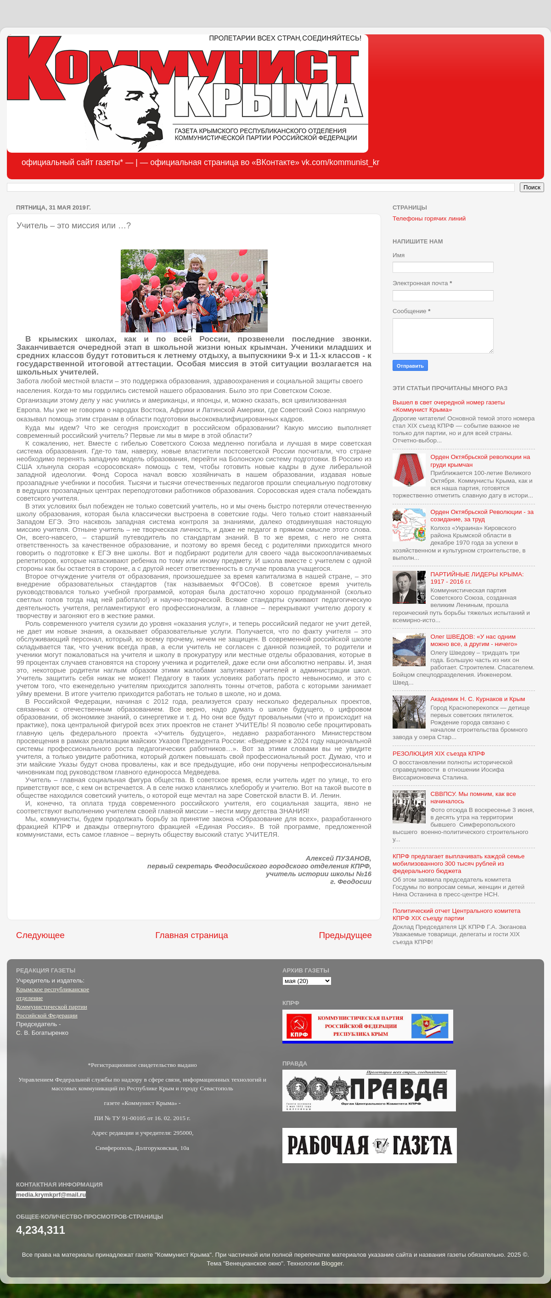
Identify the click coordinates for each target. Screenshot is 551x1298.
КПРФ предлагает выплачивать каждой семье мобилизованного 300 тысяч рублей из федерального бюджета (458, 863)
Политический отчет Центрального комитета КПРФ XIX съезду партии (456, 914)
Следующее (40, 935)
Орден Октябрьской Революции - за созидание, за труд (482, 515)
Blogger (332, 1263)
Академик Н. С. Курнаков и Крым (477, 699)
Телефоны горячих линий (429, 218)
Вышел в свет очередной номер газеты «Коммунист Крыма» (449, 406)
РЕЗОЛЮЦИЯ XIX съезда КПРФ (439, 753)
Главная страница (191, 935)
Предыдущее (345, 935)
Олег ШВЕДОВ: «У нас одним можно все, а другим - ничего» (473, 640)
